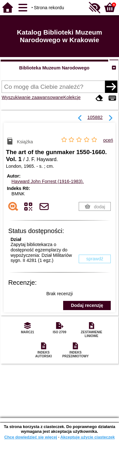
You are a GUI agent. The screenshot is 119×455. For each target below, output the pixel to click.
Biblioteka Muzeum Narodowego (54, 67)
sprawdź (94, 258)
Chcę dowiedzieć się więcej (30, 437)
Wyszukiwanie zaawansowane (32, 97)
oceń (108, 140)
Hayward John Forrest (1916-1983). (47, 181)
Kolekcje (72, 97)
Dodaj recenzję (87, 305)
